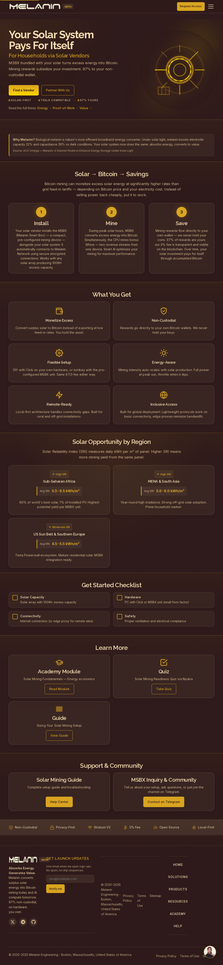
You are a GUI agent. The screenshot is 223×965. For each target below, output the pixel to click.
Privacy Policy (128, 898)
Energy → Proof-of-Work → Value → (64, 108)
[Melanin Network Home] (41, 6)
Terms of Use (141, 900)
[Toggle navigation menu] (210, 6)
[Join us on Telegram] (23, 922)
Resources (178, 901)
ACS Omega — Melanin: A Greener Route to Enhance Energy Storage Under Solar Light (78, 150)
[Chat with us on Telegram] (210, 952)
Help (178, 926)
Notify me (55, 888)
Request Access (191, 6)
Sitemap (155, 896)
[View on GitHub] (33, 922)
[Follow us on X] (13, 922)
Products (178, 889)
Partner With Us (58, 90)
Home (178, 864)
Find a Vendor (23, 90)
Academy (178, 914)
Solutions (178, 877)
